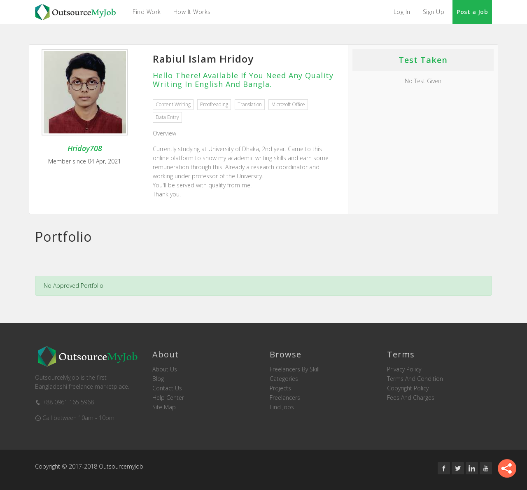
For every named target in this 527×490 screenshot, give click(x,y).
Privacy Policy (404, 369)
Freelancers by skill (294, 369)
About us (164, 369)
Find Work (147, 12)
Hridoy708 (85, 148)
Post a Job (472, 12)
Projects (280, 388)
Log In (402, 12)
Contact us (167, 388)
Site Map (164, 407)
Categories (284, 379)
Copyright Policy (408, 388)
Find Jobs (282, 407)
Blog (158, 379)
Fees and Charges (410, 397)
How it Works (192, 12)
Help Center (168, 397)
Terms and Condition (415, 379)
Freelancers (285, 397)
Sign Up (434, 12)
